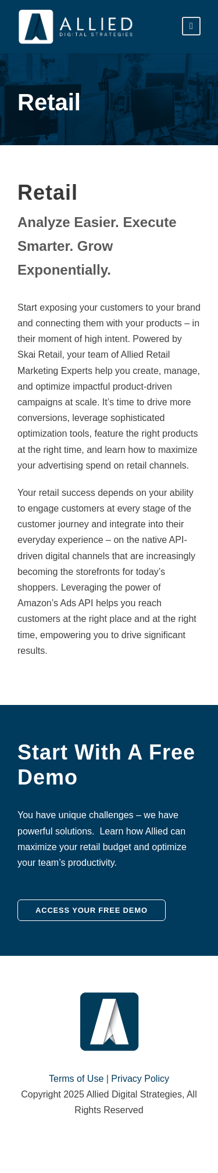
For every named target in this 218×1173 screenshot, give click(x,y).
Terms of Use (76, 1079)
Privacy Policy (140, 1079)
